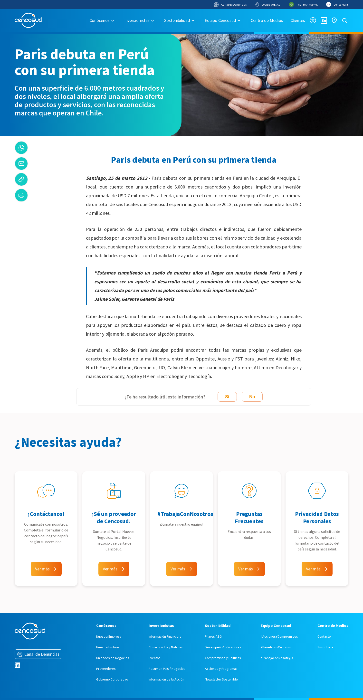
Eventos (155, 658)
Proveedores (106, 668)
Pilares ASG (213, 636)
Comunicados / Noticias (166, 647)
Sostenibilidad (177, 20)
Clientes (297, 20)
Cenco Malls (337, 4)
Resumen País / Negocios (167, 668)
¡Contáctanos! (46, 514)
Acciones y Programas (221, 668)
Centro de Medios (267, 20)
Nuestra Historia (108, 647)
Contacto (324, 636)
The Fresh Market (303, 4)
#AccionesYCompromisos (279, 636)
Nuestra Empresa (108, 636)
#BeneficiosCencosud (277, 647)
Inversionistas (137, 20)
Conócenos (99, 20)
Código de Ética (267, 4)
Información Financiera (165, 636)
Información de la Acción (166, 679)
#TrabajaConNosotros (185, 514)
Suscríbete (325, 647)
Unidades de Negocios (112, 658)
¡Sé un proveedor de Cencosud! (114, 517)
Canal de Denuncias (230, 4)
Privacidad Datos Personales (317, 517)
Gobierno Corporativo (112, 679)
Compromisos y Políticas (223, 658)
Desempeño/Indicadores (223, 647)
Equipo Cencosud (220, 20)
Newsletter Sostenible (221, 679)
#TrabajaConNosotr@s (277, 658)
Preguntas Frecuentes (249, 517)
